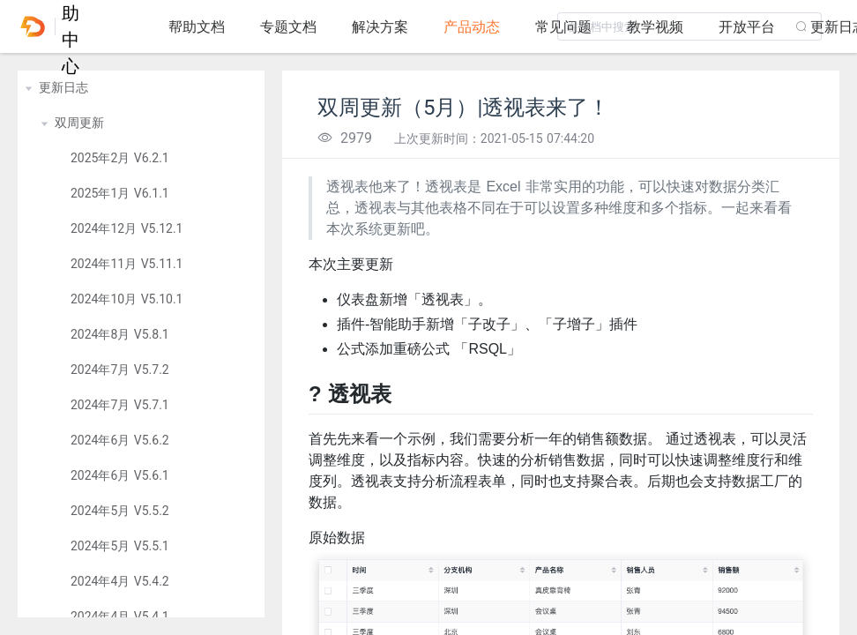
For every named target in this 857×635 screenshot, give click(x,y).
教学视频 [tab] (655, 27)
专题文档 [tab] (288, 27)
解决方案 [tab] (380, 27)
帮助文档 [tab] (196, 27)
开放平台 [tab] (747, 27)
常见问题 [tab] (563, 27)
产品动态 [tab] (471, 27)
